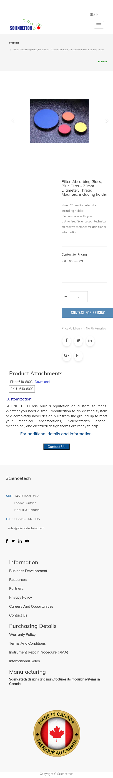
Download (42, 382)
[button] (14, 140)
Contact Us (56, 446)
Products (14, 42)
